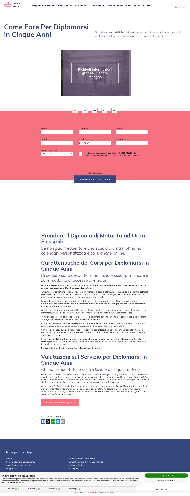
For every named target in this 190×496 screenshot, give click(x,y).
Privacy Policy (75, 469)
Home (9, 459)
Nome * (44, 129)
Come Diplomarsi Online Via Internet (106, 9)
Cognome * (84, 129)
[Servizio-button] (57, 155)
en (85, 111)
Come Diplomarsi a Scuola (139, 9)
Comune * (120, 140)
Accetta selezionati (166, 481)
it (75, 111)
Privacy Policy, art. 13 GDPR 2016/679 (120, 154)
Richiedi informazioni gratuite (61, 403)
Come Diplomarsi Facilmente (42, 9)
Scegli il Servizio (49, 150)
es (105, 111)
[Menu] (182, 10)
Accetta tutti (166, 475)
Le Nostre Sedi (160, 9)
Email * (44, 140)
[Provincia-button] (95, 144)
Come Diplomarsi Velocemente (73, 9)
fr (114, 111)
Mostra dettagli (176, 488)
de (95, 111)
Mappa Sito (11, 469)
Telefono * (121, 129)
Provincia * (84, 140)
